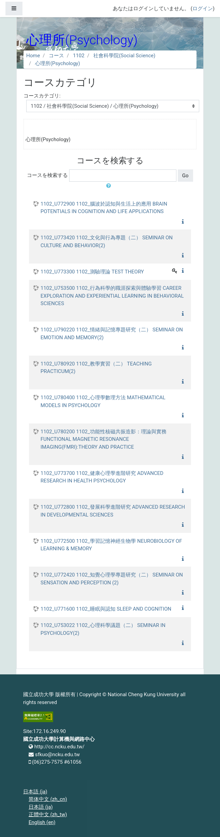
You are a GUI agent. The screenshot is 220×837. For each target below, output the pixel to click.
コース (56, 56)
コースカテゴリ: (42, 96)
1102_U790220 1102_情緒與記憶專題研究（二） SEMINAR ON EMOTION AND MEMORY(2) (112, 334)
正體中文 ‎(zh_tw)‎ (48, 814)
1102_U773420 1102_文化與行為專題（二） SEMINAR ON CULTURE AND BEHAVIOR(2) (107, 242)
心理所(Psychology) (57, 63)
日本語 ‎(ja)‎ (35, 792)
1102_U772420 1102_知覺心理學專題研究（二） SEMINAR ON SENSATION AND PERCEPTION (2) (112, 579)
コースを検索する (47, 175)
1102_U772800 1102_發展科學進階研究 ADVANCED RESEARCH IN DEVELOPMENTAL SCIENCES (113, 511)
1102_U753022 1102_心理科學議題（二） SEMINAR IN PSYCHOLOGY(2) (103, 629)
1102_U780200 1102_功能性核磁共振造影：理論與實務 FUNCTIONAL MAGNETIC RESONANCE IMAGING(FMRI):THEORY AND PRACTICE (104, 439)
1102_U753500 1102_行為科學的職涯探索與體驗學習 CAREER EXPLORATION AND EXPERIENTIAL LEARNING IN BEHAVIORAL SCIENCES (112, 296)
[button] (110, 186)
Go (185, 176)
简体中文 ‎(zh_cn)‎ (48, 799)
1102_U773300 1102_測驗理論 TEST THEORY (92, 272)
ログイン (202, 8)
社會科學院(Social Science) (124, 56)
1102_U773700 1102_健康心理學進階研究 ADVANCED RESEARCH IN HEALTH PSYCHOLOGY (102, 477)
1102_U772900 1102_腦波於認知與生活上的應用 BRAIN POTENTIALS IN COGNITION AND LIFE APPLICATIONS (104, 208)
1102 (78, 56)
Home (33, 56)
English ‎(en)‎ (42, 822)
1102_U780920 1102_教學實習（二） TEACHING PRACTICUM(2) (96, 368)
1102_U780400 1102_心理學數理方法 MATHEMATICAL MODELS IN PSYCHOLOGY (103, 401)
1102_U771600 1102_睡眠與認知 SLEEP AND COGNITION (106, 609)
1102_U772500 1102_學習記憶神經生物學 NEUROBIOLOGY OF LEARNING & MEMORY (111, 545)
